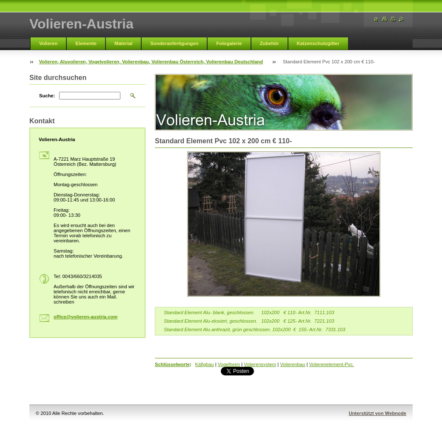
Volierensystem (260, 364)
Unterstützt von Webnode (377, 413)
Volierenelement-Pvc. (331, 364)
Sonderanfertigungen (174, 43)
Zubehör (269, 43)
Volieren (48, 43)
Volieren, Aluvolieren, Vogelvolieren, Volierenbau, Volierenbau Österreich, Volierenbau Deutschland (151, 61)
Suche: (47, 95)
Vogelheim (229, 364)
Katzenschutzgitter (318, 43)
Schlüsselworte (172, 364)
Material (123, 43)
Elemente (86, 43)
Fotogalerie (229, 43)
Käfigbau (204, 364)
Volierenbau (292, 364)
